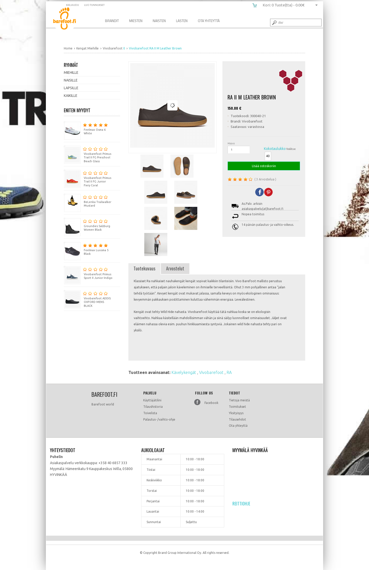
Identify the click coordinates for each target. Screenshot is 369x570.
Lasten (182, 20)
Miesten (135, 20)
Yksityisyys (236, 413)
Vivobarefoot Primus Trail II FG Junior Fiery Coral (87, 178)
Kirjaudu (72, 5)
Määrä (231, 143)
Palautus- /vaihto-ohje (159, 419)
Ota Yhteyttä (209, 20)
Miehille (71, 72)
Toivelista (150, 413)
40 (268, 156)
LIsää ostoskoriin (264, 165)
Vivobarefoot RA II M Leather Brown (68, 19)
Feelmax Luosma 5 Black (86, 249)
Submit (274, 22)
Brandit (112, 20)
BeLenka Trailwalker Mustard (87, 200)
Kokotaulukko (275, 149)
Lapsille (71, 88)
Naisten (159, 20)
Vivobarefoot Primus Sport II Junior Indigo (88, 273)
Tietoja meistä (239, 400)
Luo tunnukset (94, 5)
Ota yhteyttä (238, 425)
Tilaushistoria (153, 406)
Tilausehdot (237, 419)
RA (229, 372)
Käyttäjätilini (152, 400)
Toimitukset (237, 406)
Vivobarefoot (211, 372)
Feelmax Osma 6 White (86, 128)
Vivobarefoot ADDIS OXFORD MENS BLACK (87, 299)
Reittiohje (241, 504)
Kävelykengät (184, 372)
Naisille (71, 80)
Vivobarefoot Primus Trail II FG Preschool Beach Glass (87, 154)
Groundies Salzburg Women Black (87, 224)
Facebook (211, 402)
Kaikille (70, 96)
